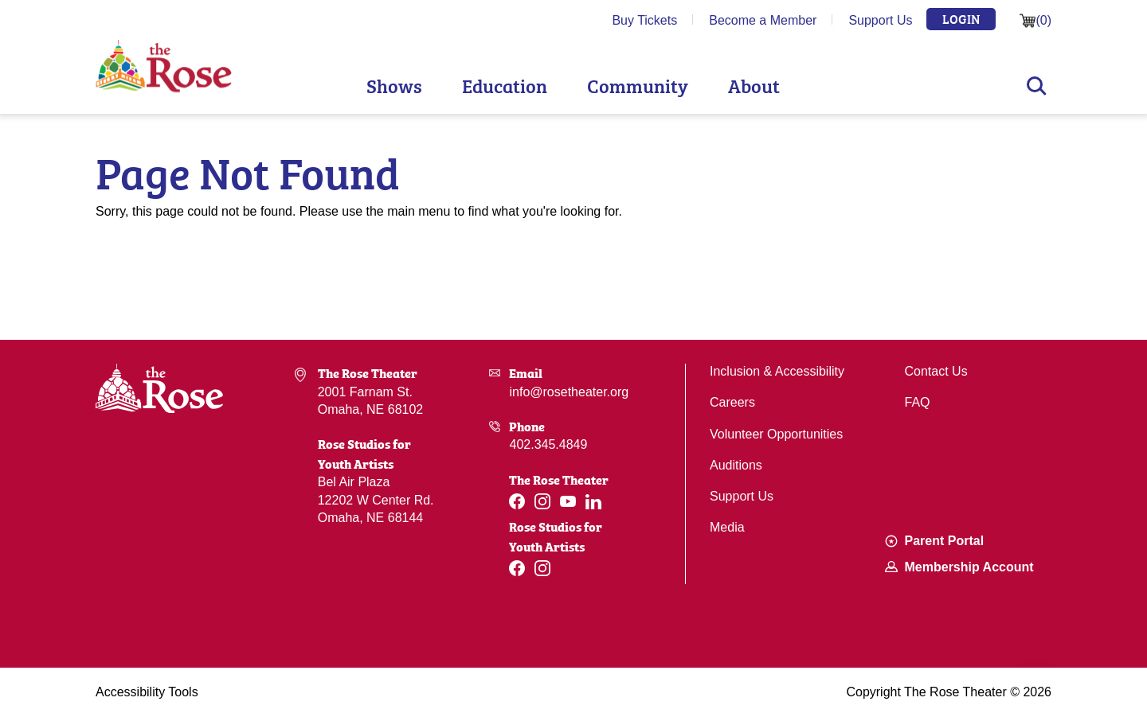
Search (1036, 86)
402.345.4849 (548, 444)
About (754, 85)
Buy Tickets (644, 20)
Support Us (880, 20)
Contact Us (936, 371)
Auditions (736, 465)
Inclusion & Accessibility (777, 371)
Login (961, 18)
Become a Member (762, 20)
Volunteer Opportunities (776, 434)
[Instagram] (542, 501)
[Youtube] (568, 501)
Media (727, 527)
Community (637, 85)
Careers (732, 402)
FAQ (917, 402)
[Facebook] (517, 501)
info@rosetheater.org (568, 392)
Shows (394, 85)
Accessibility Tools (147, 692)
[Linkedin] (593, 501)
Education (504, 85)
